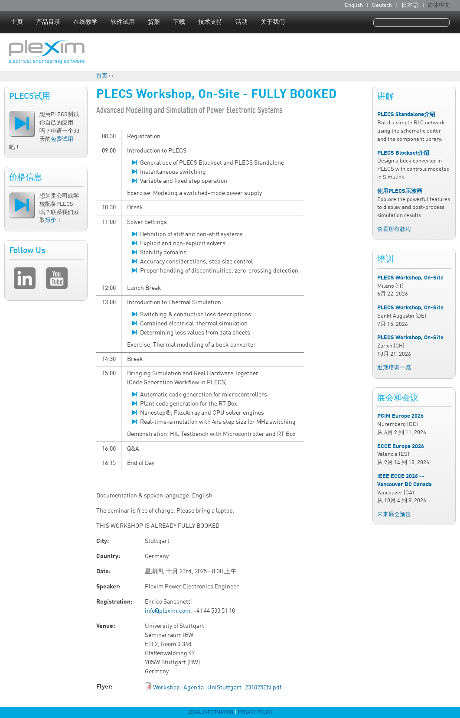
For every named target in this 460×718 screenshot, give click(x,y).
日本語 (409, 5)
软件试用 (123, 22)
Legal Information (210, 712)
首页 (102, 76)
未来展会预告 (394, 514)
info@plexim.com (167, 611)
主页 (17, 22)
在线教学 (85, 22)
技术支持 (210, 22)
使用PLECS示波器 (399, 191)
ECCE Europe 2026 (400, 446)
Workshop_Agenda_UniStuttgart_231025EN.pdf (217, 688)
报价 (50, 220)
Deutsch (382, 5)
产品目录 (48, 22)
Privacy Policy (255, 712)
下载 (179, 22)
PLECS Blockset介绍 (403, 153)
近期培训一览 (394, 367)
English (354, 5)
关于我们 (273, 22)
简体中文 (438, 5)
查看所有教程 (394, 229)
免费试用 (62, 139)
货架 (154, 22)
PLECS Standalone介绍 (406, 114)
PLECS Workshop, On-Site (410, 278)
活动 (241, 22)
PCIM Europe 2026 (400, 416)
